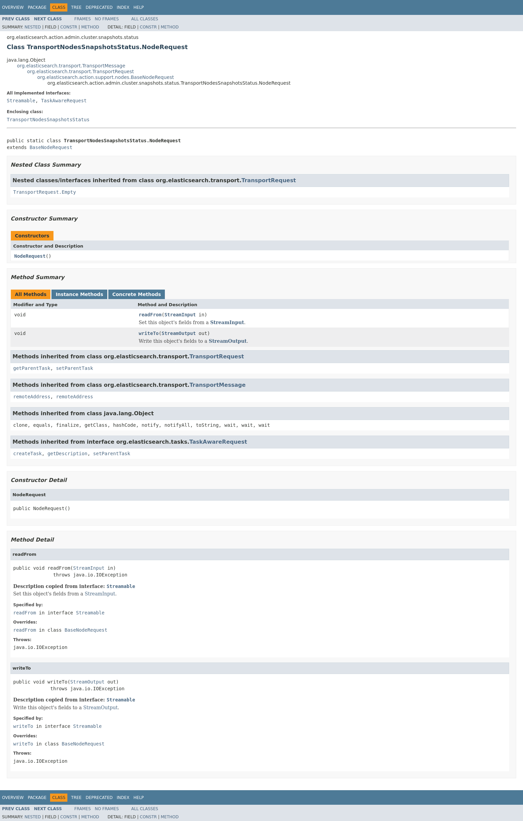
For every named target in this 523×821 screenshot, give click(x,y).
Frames (82, 19)
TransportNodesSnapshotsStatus (48, 119)
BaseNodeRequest (50, 147)
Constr (68, 27)
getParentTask (31, 368)
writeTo (149, 333)
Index (123, 7)
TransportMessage (218, 385)
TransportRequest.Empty (44, 192)
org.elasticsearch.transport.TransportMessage (71, 65)
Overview (13, 7)
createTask (27, 453)
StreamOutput (178, 333)
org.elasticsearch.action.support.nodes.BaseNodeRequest (105, 77)
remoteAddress (31, 396)
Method (90, 27)
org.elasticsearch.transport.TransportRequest (80, 71)
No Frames (107, 19)
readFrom (150, 314)
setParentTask (74, 368)
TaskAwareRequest (64, 100)
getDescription (67, 453)
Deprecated (99, 7)
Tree (76, 7)
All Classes (144, 19)
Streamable (21, 100)
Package (37, 7)
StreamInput (180, 314)
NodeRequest (30, 256)
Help (138, 7)
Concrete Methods (136, 294)
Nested (32, 27)
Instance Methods (79, 294)
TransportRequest (268, 180)
